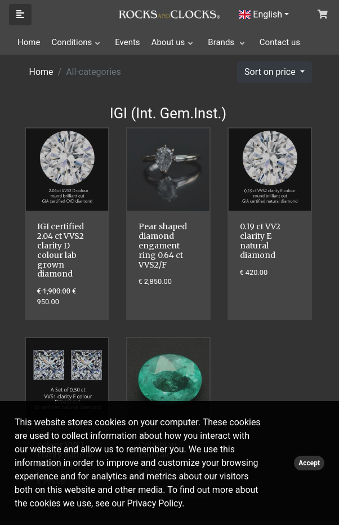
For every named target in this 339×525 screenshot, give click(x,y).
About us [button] (168, 42)
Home (28, 42)
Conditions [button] (71, 42)
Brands (222, 42)
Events (127, 42)
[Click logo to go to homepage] (169, 13)
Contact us (280, 42)
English (260, 14)
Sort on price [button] (271, 71)
